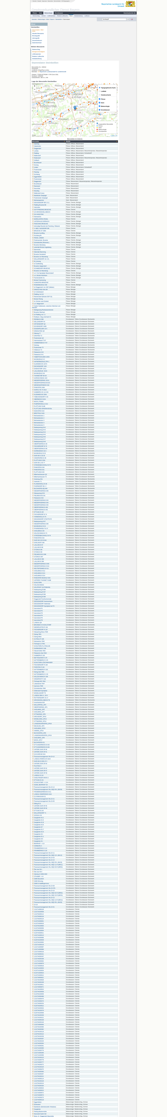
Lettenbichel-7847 (56, 646)
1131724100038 (55, 874)
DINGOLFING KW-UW (57, 252)
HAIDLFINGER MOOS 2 (58, 740)
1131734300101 (55, 916)
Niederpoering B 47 (56, 401)
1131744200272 (55, 1027)
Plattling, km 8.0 (55, 256)
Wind (71, 15)
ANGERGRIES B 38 (57, 420)
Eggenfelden (54, 139)
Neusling (53, 153)
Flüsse (35, 13)
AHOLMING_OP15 (56, 690)
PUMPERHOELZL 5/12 (57, 366)
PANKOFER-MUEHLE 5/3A (59, 540)
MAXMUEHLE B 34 (56, 488)
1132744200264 (55, 1006)
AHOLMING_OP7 (56, 674)
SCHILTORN (54, 545)
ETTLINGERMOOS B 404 (58, 709)
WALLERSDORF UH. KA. (58, 221)
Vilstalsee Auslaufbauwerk (58, 1102)
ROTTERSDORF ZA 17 (58, 660)
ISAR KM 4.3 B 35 (56, 418)
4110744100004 (55, 888)
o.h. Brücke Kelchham (57, 238)
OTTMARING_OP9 (56, 676)
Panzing (53, 134)
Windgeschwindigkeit (38, 51)
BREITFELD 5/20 (56, 375)
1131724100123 (55, 1020)
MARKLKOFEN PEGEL (58, 181)
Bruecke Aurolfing (56, 195)
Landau (53, 113)
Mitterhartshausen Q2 (57, 437)
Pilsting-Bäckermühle (57, 1074)
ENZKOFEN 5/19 (56, 373)
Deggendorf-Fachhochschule (59, 561)
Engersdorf (54, 1096)
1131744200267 (55, 1036)
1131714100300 (55, 1010)
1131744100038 (55, 954)
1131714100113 (55, 897)
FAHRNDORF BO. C (57, 448)
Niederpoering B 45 (56, 397)
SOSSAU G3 (54, 777)
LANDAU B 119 (55, 738)
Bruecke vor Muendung (57, 219)
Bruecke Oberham (56, 274)
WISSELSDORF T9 (56, 655)
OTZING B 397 (55, 519)
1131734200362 (55, 991)
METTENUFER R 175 (57, 620)
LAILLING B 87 (55, 507)
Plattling (53, 115)
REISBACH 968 (55, 281)
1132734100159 (55, 998)
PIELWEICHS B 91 (56, 458)
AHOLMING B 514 (56, 538)
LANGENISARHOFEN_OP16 (59, 698)
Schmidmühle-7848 (56, 651)
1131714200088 (55, 911)
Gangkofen (54, 1071)
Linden (53, 129)
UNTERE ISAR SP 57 (57, 733)
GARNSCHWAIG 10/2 (57, 340)
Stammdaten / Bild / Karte (38, 30)
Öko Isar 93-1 (55, 832)
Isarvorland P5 (55, 580)
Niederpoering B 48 (56, 404)
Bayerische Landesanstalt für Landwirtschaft (70, 34)
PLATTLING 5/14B (56, 368)
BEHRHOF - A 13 (56, 806)
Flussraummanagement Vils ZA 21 (61, 761)
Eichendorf (54, 1067)
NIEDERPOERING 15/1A (58, 343)
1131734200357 (55, 1001)
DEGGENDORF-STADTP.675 (59, 481)
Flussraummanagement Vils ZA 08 (61, 848)
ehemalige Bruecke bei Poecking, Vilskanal (63, 188)
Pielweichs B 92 (55, 460)
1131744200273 (55, 1060)
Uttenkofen (54, 1081)
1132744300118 (55, 1062)
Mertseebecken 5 (56, 387)
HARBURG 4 (54, 808)
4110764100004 (55, 893)
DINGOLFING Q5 (56, 293)
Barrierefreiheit (57, 1)
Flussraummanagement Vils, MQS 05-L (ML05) (65, 864)
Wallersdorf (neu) (56, 155)
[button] (92, 70)
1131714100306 (55, 1017)
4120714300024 (55, 1050)
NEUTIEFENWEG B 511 (58, 531)
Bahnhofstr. (54, 212)
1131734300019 (55, 928)
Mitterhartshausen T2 (57, 439)
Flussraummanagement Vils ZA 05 (61, 763)
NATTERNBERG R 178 (58, 636)
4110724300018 (55, 886)
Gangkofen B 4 (55, 796)
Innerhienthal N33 (56, 665)
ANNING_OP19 (55, 693)
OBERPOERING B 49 (57, 406)
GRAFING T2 (55, 298)
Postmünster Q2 (55, 300)
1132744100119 (55, 994)
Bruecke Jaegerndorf (57, 228)
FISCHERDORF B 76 (57, 408)
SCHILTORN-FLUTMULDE (59, 608)
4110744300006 (55, 890)
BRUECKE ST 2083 (56, 193)
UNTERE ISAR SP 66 (57, 712)
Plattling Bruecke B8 (57, 167)
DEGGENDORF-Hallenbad (59, 566)
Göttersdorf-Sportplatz (57, 653)
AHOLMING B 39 (56, 493)
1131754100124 (55, 1045)
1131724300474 (55, 963)
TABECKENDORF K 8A (58, 359)
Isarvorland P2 (55, 573)
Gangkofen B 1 (55, 803)
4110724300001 (55, 883)
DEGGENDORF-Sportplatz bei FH (61, 568)
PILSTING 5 (54, 728)
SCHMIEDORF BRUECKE (58, 231)
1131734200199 (55, 944)
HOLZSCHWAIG (55, 547)
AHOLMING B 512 (56, 533)
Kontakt (39, 1)
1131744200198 (55, 921)
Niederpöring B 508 (56, 556)
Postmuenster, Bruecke (57, 202)
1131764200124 (55, 881)
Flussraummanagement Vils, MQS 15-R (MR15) (65, 857)
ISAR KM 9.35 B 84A (57, 502)
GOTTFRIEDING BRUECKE (59, 172)
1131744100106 (55, 977)
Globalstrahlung (78, 15)
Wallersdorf (54, 118)
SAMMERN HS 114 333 (58, 354)
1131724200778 (55, 1022)
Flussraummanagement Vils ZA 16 (61, 853)
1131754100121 (55, 1038)
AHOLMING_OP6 (56, 700)
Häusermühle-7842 (56, 613)
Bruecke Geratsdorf (56, 216)
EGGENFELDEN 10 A (57, 291)
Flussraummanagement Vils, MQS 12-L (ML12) (65, 817)
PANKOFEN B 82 (56, 500)
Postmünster (54, 132)
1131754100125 (55, 1029)
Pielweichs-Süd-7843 (57, 615)
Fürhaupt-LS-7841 (56, 606)
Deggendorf (54, 111)
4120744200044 (55, 970)
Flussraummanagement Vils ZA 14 (61, 749)
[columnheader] (66, 104)
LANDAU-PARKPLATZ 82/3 (59, 721)
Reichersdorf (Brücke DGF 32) (60, 259)
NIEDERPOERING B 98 (58, 486)
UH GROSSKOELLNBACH (59, 174)
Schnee (43, 15)
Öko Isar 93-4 (55, 834)
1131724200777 (55, 1024)
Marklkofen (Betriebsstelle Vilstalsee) (61, 1069)
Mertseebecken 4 (56, 385)
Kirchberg (53, 137)
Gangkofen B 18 (55, 785)
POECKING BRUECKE (58, 186)
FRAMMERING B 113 (57, 810)
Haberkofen (54, 108)
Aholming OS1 (55, 441)
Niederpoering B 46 (56, 399)
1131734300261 (55, 1008)
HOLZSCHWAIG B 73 (57, 495)
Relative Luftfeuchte (62, 15)
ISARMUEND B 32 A (57, 413)
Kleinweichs (54, 179)
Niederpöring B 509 (56, 559)
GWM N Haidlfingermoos (58, 846)
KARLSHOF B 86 (56, 505)
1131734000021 (55, 940)
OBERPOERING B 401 (57, 472)
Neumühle (54, 151)
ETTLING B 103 (55, 773)
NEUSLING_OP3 (56, 688)
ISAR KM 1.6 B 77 (56, 425)
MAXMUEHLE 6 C (56, 321)
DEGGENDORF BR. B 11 (58, 165)
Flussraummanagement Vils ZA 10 (61, 860)
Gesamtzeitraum (37, 40)
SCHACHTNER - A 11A (58, 745)
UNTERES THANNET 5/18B (59, 542)
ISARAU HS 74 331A (57, 352)
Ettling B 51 (54, 766)
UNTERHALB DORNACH (58, 184)
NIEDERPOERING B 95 (58, 467)
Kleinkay (53, 307)
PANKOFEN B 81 (56, 432)
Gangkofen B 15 (55, 782)
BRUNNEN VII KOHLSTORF (59, 587)
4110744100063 (55, 904)
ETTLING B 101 (55, 742)
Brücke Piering (55, 261)
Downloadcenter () (129, 13)
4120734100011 (55, 947)
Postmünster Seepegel (57, 160)
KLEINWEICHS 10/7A (57, 326)
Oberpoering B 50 (56, 455)
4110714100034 (55, 933)
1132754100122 (55, 996)
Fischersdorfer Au (56, 240)
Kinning (53, 127)
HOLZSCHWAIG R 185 (57, 639)
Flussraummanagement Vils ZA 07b (61, 850)
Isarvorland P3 (55, 575)
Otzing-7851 (54, 596)
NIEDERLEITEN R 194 (57, 589)
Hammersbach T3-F (56, 303)
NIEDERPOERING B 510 (58, 528)
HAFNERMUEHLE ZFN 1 (58, 324)
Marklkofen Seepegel (57, 158)
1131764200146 (55, 984)
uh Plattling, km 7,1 (56, 277)
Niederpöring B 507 (56, 554)
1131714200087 (55, 909)
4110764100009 (55, 956)
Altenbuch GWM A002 (57, 836)
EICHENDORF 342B (57, 288)
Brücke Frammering (56, 242)
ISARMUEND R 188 (57, 611)
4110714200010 (55, 935)
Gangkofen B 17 (55, 792)
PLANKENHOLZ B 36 (57, 446)
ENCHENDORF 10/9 (57, 328)
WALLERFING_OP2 (57, 667)
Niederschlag (36, 15)
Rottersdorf (54, 120)
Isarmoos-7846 (55, 648)
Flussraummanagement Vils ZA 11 (61, 815)
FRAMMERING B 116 (57, 813)
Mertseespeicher (55, 162)
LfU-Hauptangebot (65, 1)
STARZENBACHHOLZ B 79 (59, 427)
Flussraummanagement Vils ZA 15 (61, 822)
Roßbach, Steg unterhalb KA (59, 279)
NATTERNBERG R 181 (58, 632)
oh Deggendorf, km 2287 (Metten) (61, 249)
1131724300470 (55, 961)
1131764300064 (55, 923)
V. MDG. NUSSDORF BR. (58, 191)
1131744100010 (55, 951)
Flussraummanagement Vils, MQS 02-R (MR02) (65, 855)
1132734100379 (55, 973)
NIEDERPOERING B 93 (58, 462)
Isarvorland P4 (55, 578)
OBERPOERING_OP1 (57, 669)
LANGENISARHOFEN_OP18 (59, 686)
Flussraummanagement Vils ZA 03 (61, 820)
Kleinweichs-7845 (56, 604)
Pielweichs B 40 (55, 314)
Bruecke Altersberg (56, 207)
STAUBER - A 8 (55, 839)
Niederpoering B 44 (56, 394)
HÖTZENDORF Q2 (56, 286)
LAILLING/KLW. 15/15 (57, 333)
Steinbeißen (58, 19)
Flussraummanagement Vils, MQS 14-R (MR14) (65, 862)
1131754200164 (55, 1048)
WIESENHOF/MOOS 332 (58, 347)
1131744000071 (55, 949)
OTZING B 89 (55, 512)
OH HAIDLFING (55, 176)
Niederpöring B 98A (56, 552)
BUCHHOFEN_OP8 (56, 695)
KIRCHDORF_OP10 (57, 679)
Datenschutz (50, 1)
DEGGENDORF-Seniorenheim (60, 564)
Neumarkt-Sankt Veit (57, 1076)
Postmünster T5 (55, 310)
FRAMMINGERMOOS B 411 (59, 754)
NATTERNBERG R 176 (58, 622)
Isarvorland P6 (55, 582)
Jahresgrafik (35, 38)
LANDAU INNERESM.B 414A (59, 756)
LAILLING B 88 (55, 509)
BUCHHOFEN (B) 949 (57, 451)
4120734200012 (55, 968)
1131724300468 (55, 958)
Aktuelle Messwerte (38, 33)
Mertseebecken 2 (56, 380)
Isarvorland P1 (55, 571)
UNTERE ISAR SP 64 (57, 726)
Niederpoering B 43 (56, 392)
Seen (40, 13)
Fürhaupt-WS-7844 (56, 643)
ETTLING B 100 (55, 474)
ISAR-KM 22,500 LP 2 (57, 723)
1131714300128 (55, 872)
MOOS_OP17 (55, 702)
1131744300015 (55, 1053)
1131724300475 (55, 1031)
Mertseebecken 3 (56, 383)
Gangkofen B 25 (55, 787)
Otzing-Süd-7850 (56, 634)
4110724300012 (55, 937)
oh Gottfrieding (55, 226)
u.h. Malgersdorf (55, 266)
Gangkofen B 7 (55, 789)
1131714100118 (55, 907)
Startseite (34, 1)
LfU (134, 98)
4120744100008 (55, 975)
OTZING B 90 (55, 514)
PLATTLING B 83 (56, 434)
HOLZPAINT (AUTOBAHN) (59, 549)
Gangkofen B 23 (55, 794)
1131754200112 (55, 876)
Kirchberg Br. (54, 198)
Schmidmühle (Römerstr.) (58, 205)
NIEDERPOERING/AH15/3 (59, 345)
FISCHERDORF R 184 (57, 627)
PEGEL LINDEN (55, 200)
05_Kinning (54, 224)
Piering (53, 1084)
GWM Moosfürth (55, 841)
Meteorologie (48, 13)
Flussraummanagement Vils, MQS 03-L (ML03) (65, 824)
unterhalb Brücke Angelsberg (59, 209)
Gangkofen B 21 (55, 780)
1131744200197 (55, 919)
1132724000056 (55, 987)
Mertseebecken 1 (56, 378)
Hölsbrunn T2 (55, 312)
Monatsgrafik (36, 36)
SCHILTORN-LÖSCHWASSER (60, 625)
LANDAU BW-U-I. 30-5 (57, 658)
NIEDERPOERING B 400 (58, 526)
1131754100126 (55, 1043)
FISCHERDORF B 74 (57, 477)
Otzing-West (54, 599)
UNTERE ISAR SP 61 (57, 714)
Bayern (52, 19)
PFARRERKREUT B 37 (58, 491)
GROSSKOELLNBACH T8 (58, 662)
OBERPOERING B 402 (57, 470)
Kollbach (53, 122)
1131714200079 (55, 926)
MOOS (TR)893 (55, 364)
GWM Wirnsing (55, 843)
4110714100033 (55, 930)
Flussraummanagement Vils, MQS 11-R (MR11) (65, 827)
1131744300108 (55, 982)
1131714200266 (55, 1015)
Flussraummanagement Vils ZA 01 (61, 869)
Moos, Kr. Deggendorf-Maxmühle (60, 1078)
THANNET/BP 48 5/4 (57, 338)
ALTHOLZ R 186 (55, 601)
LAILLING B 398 (55, 521)
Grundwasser (59, 13)
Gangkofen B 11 (55, 799)
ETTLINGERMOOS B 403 (58, 707)
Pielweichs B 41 (55, 317)
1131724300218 (55, 914)
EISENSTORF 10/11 (57, 331)
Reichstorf (54, 148)
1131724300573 (55, 1057)
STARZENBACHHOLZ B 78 (59, 498)
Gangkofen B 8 (55, 801)
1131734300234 (55, 966)
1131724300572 (55, 1055)
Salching (53, 106)
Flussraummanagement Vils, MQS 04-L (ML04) (65, 752)
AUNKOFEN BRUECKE (58, 245)
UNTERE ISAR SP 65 (57, 768)
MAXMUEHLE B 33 (56, 415)
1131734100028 (55, 942)
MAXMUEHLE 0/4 (56, 335)
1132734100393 (55, 989)
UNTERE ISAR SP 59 (57, 735)
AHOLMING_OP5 (56, 672)
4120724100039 (55, 902)
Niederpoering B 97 (56, 484)
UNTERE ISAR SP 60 (57, 770)
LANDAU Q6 (54, 585)
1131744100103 (55, 1003)
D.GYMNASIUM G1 (56, 759)
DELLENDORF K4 (56, 284)
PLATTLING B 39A (56, 422)
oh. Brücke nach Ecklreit (58, 263)
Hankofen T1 (54, 444)
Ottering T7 (54, 296)
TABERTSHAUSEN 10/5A (58, 319)
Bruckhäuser (54, 125)
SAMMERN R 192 (56, 618)
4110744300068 (55, 900)
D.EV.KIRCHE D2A (56, 716)
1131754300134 (55, 879)
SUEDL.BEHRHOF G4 (57, 747)
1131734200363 (55, 1034)
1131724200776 (55, 1013)
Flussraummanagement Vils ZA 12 (61, 719)
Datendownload (36, 42)
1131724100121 (55, 980)
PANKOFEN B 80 (56, 430)
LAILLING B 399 (55, 524)
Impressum (44, 1)
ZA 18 (52, 867)
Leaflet (130, 98)
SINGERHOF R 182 (56, 641)
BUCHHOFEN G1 (56, 705)
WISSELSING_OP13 (57, 681)
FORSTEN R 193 (56, 629)
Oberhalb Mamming (56, 214)
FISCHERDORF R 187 (57, 592)
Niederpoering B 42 (56, 390)
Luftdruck (86, 15)
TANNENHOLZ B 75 (57, 479)
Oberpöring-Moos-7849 (57, 594)
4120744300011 (55, 895)
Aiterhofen (54, 169)
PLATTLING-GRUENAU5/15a (59, 371)
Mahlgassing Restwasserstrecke (60, 272)
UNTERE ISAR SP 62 (57, 730)
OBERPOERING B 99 (57, 411)
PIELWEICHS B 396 (57, 517)
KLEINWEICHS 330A (57, 357)
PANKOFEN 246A (56, 350)
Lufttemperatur (51, 15)
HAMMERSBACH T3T (57, 305)
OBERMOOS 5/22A (56, 361)
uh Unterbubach (55, 254)
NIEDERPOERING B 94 (58, 465)
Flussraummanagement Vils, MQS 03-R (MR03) (65, 829)
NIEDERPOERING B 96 (58, 453)
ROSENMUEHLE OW (57, 247)
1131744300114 (55, 1041)
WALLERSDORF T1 (57, 775)
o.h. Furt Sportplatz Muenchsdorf (60, 235)
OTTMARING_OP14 (57, 683)
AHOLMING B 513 (56, 535)
